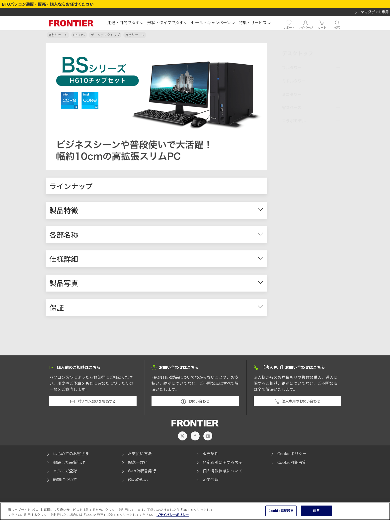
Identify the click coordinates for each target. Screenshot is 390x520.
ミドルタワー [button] (294, 80)
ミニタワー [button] (292, 93)
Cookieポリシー (288, 455)
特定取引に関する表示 (218, 463)
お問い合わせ (195, 403)
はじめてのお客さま (67, 455)
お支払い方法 (136, 455)
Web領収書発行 (138, 472)
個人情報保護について (218, 472)
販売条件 (207, 455)
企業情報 (207, 481)
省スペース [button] (291, 106)
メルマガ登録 (61, 472)
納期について (61, 481)
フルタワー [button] (292, 66)
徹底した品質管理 (65, 463)
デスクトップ (297, 52)
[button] (125, 23)
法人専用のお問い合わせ (297, 403)
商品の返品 (134, 481)
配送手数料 (134, 463)
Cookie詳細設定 (292, 463)
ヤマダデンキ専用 (371, 12)
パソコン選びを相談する (93, 403)
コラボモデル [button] (294, 120)
